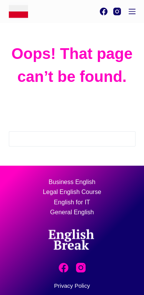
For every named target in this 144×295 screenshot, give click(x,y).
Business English (72, 182)
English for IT (72, 202)
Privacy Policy (72, 285)
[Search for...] (64, 139)
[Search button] (128, 139)
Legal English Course (72, 192)
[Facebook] (104, 11)
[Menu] (132, 11)
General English (72, 212)
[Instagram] (117, 11)
